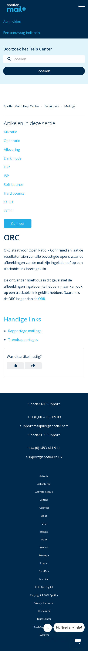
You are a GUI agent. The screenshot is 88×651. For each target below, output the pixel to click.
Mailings (69, 106)
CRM (44, 523)
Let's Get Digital (44, 587)
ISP (6, 175)
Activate (44, 476)
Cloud (44, 516)
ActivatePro (44, 484)
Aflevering (12, 149)
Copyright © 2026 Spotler (44, 595)
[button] (81, 7)
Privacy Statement (44, 603)
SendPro (44, 571)
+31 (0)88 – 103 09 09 (44, 417)
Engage (44, 531)
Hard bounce (14, 193)
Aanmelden (12, 21)
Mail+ (44, 539)
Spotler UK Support (44, 435)
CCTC (8, 211)
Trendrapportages (23, 339)
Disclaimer (44, 611)
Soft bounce (13, 184)
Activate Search (44, 492)
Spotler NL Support (44, 404)
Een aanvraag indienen (21, 32)
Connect (44, 507)
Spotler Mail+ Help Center (21, 106)
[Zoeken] (44, 59)
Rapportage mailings (24, 330)
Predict (44, 563)
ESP (7, 167)
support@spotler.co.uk (44, 457)
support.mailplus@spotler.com (44, 426)
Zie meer (18, 223)
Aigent (44, 500)
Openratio (12, 140)
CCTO (8, 202)
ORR (41, 298)
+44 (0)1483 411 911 (44, 448)
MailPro (44, 547)
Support (44, 634)
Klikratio (10, 132)
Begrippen (52, 106)
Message (44, 555)
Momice (44, 579)
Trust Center (44, 619)
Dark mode (12, 158)
